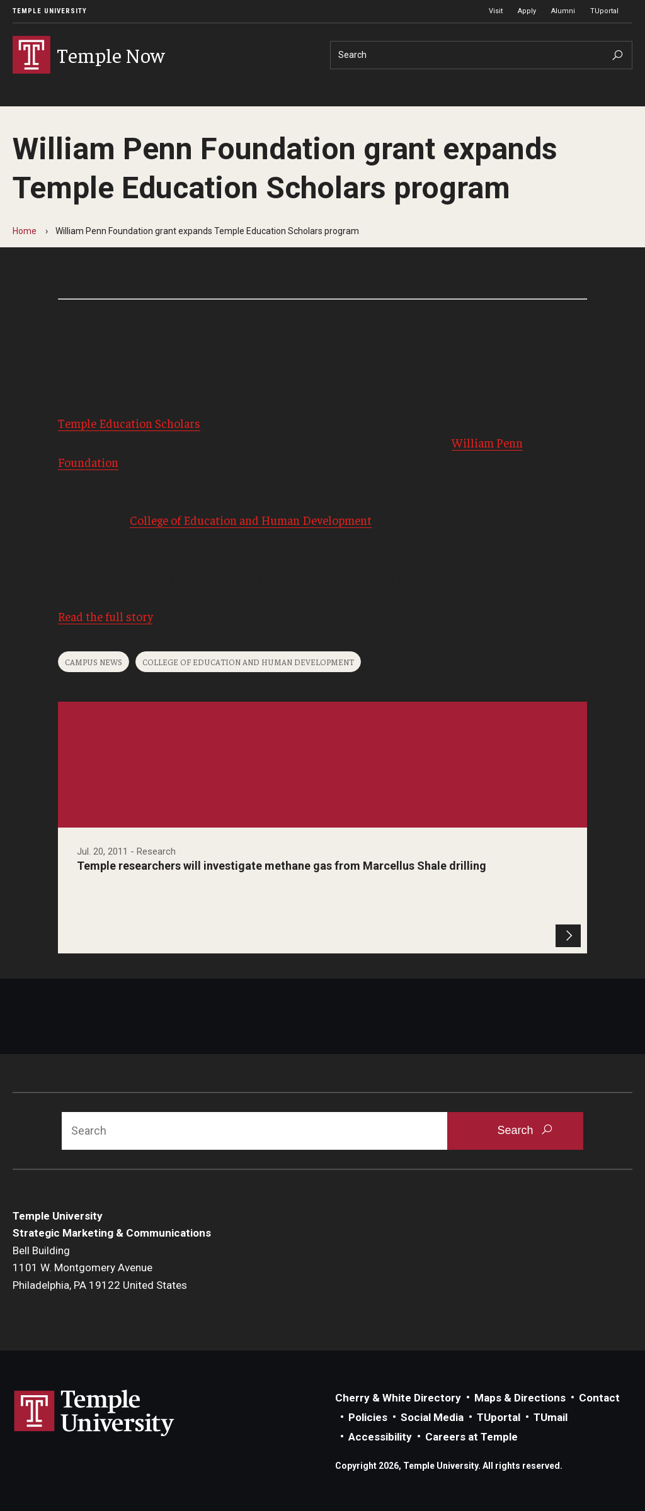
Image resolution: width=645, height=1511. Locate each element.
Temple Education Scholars (129, 422)
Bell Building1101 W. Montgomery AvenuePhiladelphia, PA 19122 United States (100, 1267)
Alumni (563, 11)
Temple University (50, 11)
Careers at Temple (471, 1436)
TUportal (604, 11)
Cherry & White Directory (398, 1397)
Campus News (93, 661)
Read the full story (105, 616)
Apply (527, 11)
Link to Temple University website (94, 1413)
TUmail (551, 1417)
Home (25, 231)
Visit (496, 11)
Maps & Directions (520, 1397)
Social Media (432, 1417)
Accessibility (380, 1436)
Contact (599, 1397)
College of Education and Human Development (251, 519)
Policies (367, 1417)
